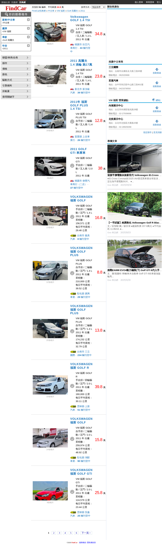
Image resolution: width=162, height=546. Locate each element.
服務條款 (82, 542)
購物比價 (5, 2)
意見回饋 (157, 132)
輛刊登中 (83, 92)
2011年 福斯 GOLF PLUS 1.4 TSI (79, 105)
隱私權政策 (91, 542)
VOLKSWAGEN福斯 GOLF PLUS (81, 251)
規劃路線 (157, 71)
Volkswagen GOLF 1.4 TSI (80, 18)
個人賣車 (139, 2)
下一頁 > (86, 533)
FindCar (15, 8)
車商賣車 (150, 2)
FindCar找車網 (39, 11)
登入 (159, 2)
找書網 (14, 2)
